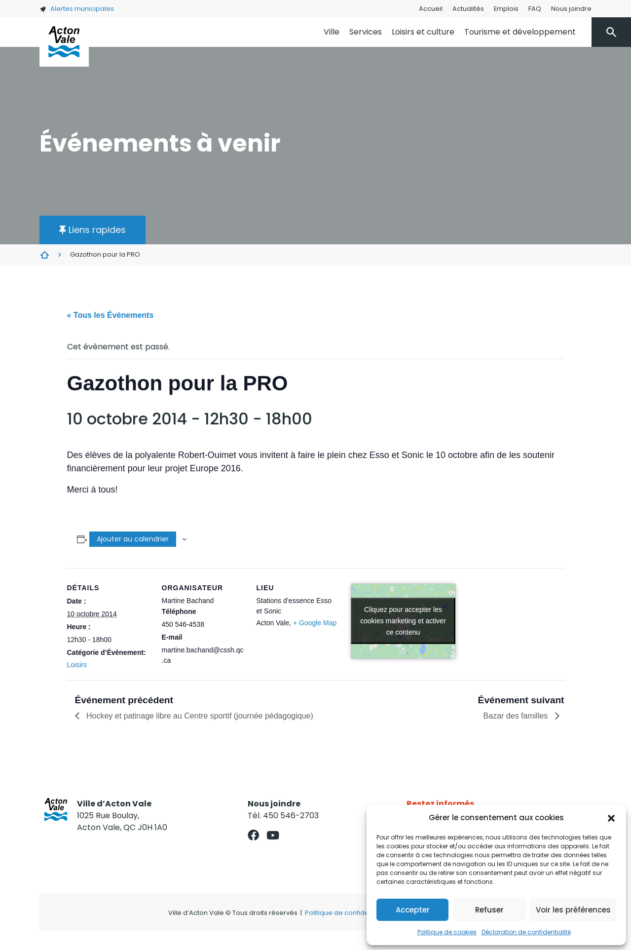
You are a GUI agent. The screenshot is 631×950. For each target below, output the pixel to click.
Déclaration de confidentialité (526, 932)
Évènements (44, 255)
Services (365, 32)
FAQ (534, 8)
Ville (331, 32)
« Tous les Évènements (110, 315)
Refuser (489, 910)
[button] (611, 818)
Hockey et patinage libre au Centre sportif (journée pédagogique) (198, 716)
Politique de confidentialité (347, 912)
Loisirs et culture (423, 32)
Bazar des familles (516, 716)
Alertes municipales (76, 8)
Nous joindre (571, 8)
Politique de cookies (447, 932)
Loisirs (77, 665)
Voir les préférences (573, 910)
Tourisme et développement (520, 32)
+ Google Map (314, 623)
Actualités (468, 8)
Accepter (413, 910)
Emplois (506, 8)
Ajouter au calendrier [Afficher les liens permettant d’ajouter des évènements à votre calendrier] (133, 539)
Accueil (431, 8)
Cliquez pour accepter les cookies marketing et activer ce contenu (403, 621)
